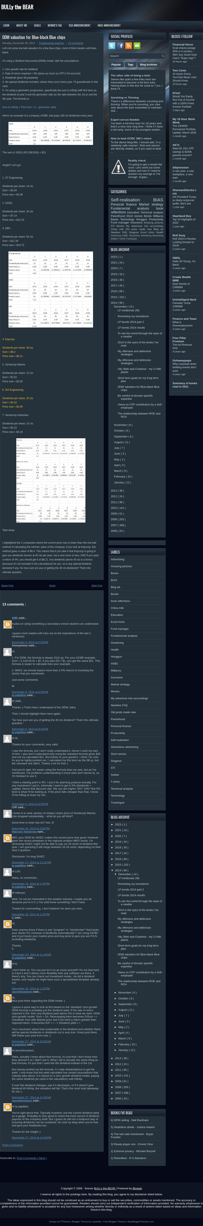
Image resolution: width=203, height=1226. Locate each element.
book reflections (120, 601)
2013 (114, 490)
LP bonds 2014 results (131, 327)
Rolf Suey (179, 235)
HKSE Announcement (109, 25)
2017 (114, 285)
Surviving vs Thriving (125, 97)
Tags (130, 64)
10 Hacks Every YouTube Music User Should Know (185, 77)
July (117, 447)
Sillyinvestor (181, 167)
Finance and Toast (184, 318)
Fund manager (120, 222)
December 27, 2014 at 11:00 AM (31, 1097)
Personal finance (125, 204)
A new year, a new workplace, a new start (183, 174)
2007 (114, 525)
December (121, 306)
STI (114, 226)
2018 (114, 279)
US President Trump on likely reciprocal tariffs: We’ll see (184, 200)
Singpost (134, 232)
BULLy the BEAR (17, 7)
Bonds (148, 216)
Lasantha (97, 1221)
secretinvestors (22, 991)
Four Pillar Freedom (179, 339)
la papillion (19, 695)
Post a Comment (12, 1145)
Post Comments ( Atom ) (32, 1158)
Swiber (114, 239)
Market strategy (151, 204)
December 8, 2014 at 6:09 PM (30, 692)
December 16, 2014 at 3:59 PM (31, 828)
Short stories (135, 216)
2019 (114, 274)
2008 (114, 519)
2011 (114, 502)
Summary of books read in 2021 (185, 385)
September (121, 436)
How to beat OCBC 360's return (131, 138)
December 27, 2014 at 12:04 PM (31, 1137)
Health (159, 232)
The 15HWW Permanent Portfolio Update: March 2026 (184, 129)
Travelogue (131, 239)
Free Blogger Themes (114, 1221)
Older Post (96, 585)
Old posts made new (139, 229)
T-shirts (122, 239)
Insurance (137, 222)
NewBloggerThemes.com (141, 1221)
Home (52, 585)
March (118, 470)
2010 (114, 507)
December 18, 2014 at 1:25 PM (31, 914)
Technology (128, 219)
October (119, 430)
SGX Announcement (80, 25)
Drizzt (176, 93)
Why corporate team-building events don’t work (185, 367)
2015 (114, 297)
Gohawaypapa (182, 360)
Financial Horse (183, 44)
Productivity (156, 219)
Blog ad (158, 229)
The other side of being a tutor (130, 75)
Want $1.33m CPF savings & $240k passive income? (183, 152)
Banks (115, 219)
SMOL (177, 257)
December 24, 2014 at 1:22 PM (31, 988)
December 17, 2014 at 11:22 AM (31, 862)
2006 (114, 530)
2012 (114, 496)
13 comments (75, 43)
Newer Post (7, 585)
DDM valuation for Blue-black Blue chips (33, 37)
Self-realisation (132, 199)
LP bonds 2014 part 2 (131, 322)
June (117, 453)
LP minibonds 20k (128, 310)
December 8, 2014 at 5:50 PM (30, 642)
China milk (118, 229)
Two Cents (179, 70)
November (121, 424)
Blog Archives (148, 64)
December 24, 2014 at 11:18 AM (31, 954)
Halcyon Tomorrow (24, 831)
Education (134, 212)
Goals (37, 25)
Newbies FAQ (120, 232)
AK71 (176, 145)
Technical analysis (152, 212)
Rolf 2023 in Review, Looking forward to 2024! (184, 242)
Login (6, 25)
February (120, 476)
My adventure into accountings (144, 226)
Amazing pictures (153, 222)
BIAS (158, 199)
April (117, 465)
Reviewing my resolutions (133, 316)
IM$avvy (158, 216)
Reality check (137, 160)
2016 (114, 291)
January (119, 482)
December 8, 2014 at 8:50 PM (30, 804)
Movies (121, 226)
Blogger (137, 1188)
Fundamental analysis (51, 43)
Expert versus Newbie (125, 119)
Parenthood (118, 216)
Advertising (157, 235)
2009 (114, 513)
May (117, 459)
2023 (114, 256)
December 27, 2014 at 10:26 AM (31, 1041)
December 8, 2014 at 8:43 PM (30, 729)
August (118, 442)
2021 (114, 262)
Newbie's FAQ (55, 25)
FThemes (65, 1221)
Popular (116, 64)
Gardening (116, 235)
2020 (114, 268)
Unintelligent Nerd (184, 299)
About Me (21, 25)
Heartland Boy (182, 216)
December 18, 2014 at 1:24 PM (31, 883)
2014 (114, 302)
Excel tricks (148, 232)
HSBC (125, 235)
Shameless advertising (140, 235)
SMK (15, 617)
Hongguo (142, 219)
